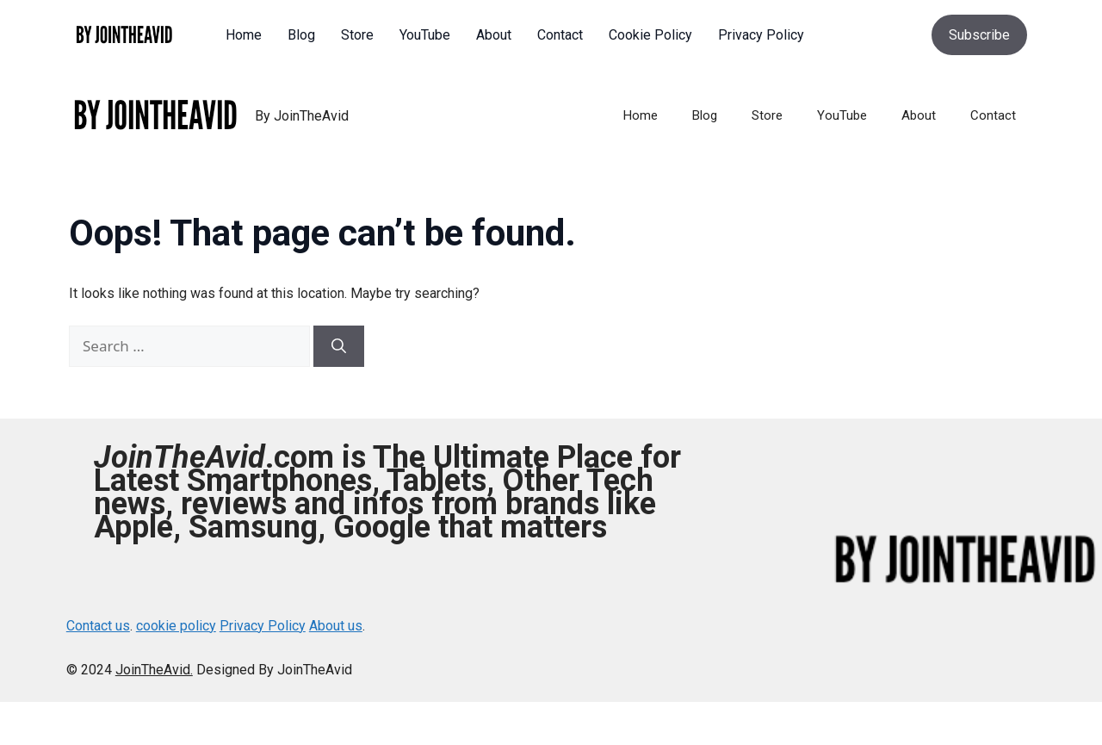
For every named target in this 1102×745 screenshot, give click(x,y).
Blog (704, 115)
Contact (993, 115)
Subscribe (979, 35)
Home (640, 115)
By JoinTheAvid (302, 116)
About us (335, 626)
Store (767, 115)
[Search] (338, 346)
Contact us (98, 626)
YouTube (842, 115)
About (918, 115)
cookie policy (176, 626)
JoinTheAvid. (154, 669)
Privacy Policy (263, 626)
